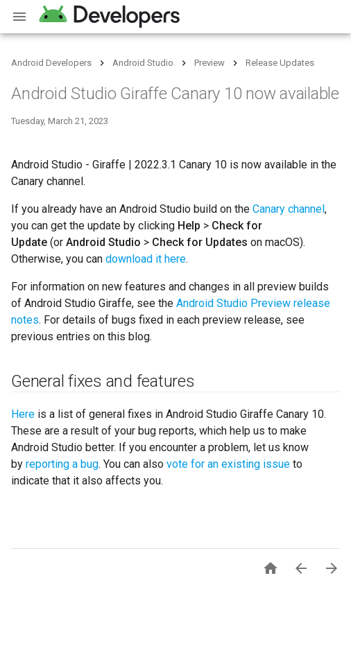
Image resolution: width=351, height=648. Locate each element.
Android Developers (51, 63)
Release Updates (280, 63)
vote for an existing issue (228, 464)
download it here (145, 258)
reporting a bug (62, 464)
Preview (209, 63)
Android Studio (142, 63)
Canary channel (288, 209)
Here (23, 414)
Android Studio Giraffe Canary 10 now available (175, 93)
